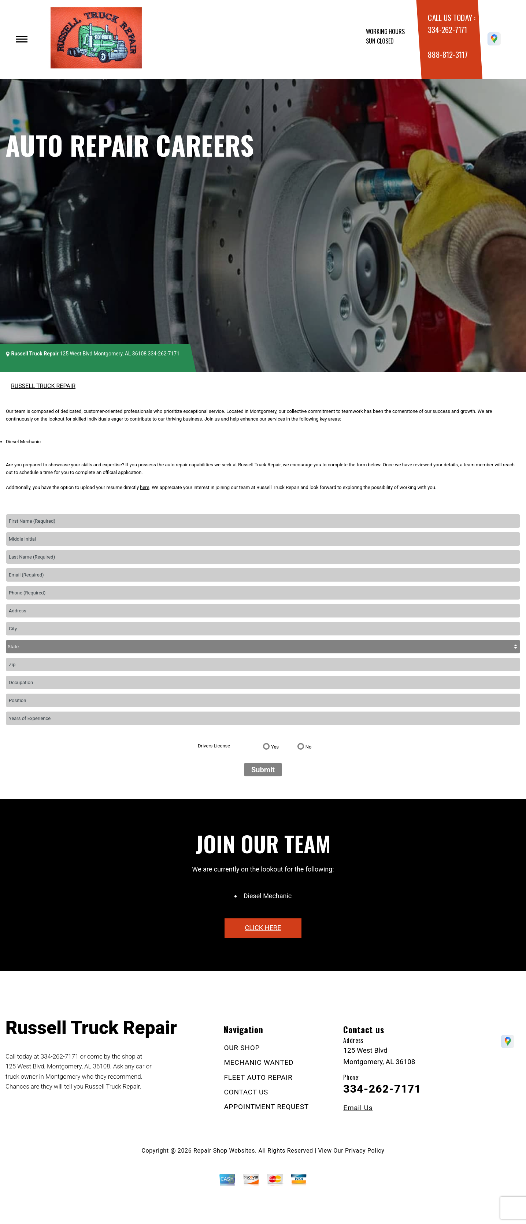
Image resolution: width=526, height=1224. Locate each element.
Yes (275, 747)
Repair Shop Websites (224, 1150)
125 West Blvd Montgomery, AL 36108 (103, 354)
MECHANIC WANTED (258, 1062)
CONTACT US (246, 1092)
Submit (263, 769)
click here (263, 928)
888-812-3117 (447, 54)
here (144, 487)
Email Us (358, 1107)
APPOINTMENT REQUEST (266, 1106)
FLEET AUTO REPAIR (258, 1077)
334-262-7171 (447, 29)
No (308, 747)
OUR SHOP (242, 1048)
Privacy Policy (364, 1150)
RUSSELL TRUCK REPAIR (43, 385)
